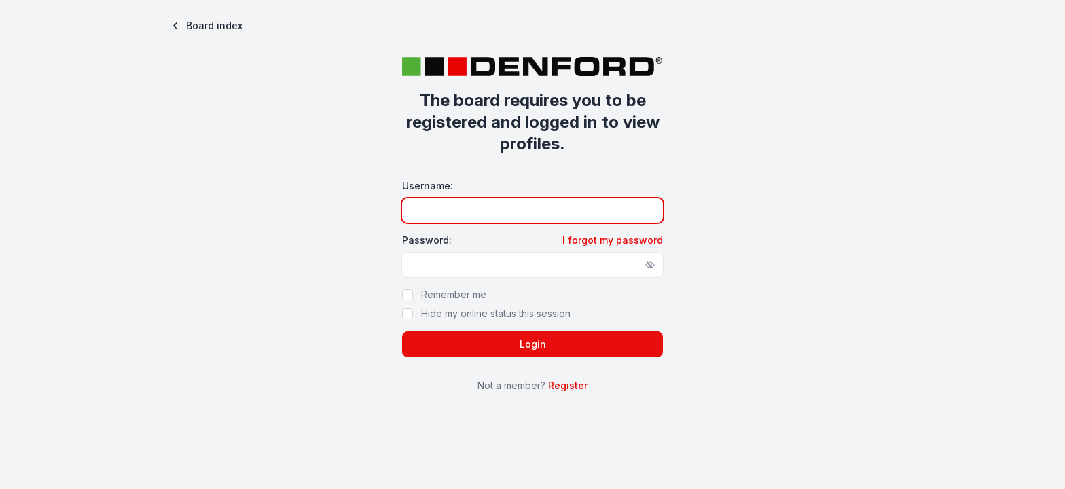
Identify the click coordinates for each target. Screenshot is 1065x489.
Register (568, 385)
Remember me (453, 294)
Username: (427, 186)
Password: (427, 240)
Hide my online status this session (496, 313)
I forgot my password (612, 240)
